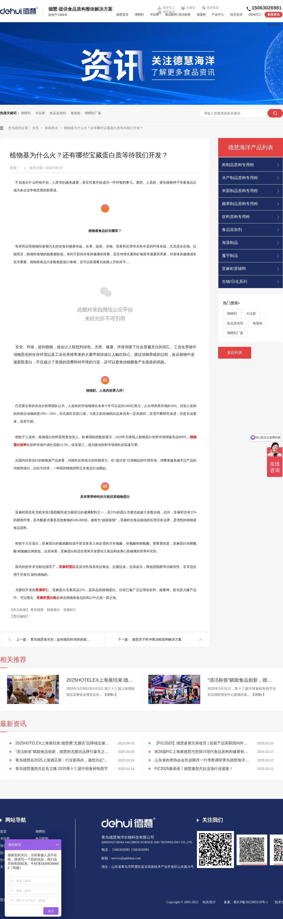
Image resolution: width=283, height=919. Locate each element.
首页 (36, 128)
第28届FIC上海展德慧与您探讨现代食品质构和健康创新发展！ (201, 752)
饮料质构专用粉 (236, 216)
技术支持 (236, 14)
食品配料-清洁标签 (178, 14)
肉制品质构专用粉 (238, 165)
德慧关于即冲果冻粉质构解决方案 (157, 639)
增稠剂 (139, 14)
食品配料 (42, 838)
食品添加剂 (58, 113)
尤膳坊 (188, 8)
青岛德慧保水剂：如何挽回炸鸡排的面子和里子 (61, 639)
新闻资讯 (273, 14)
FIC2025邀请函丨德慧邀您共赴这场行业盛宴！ (193, 769)
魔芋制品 (230, 255)
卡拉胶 (154, 14)
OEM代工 (255, 14)
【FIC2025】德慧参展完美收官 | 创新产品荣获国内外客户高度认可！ (201, 743)
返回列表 (234, 353)
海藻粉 (201, 14)
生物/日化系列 (234, 281)
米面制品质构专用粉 (240, 191)
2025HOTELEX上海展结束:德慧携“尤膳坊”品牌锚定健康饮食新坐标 (100, 680)
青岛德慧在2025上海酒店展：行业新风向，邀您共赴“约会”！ (62, 760)
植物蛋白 (54, 610)
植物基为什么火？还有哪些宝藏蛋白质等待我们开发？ (103, 128)
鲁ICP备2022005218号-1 (251, 902)
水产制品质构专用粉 (240, 178)
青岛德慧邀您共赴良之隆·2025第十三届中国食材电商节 (61, 769)
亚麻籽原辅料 (234, 268)
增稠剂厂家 (93, 113)
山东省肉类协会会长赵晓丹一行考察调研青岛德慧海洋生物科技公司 (201, 760)
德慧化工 (166, 8)
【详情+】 (110, 695)
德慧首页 (122, 14)
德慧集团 (210, 8)
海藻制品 (230, 242)
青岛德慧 (37, 610)
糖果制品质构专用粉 (240, 203)
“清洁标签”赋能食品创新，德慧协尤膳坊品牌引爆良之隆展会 (242, 680)
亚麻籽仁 (70, 610)
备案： (229, 902)
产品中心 (218, 14)
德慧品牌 (273, 25)
